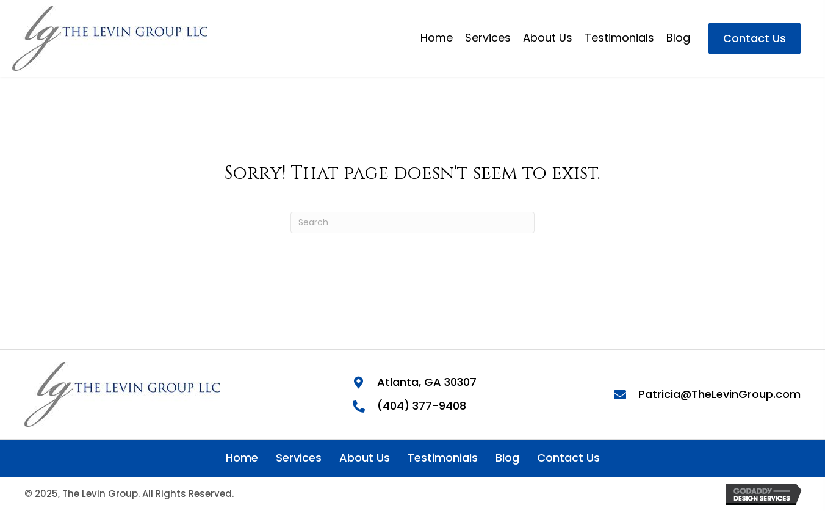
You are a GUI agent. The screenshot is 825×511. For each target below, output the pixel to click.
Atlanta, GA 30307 (427, 382)
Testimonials (443, 457)
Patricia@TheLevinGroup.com (719, 394)
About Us (364, 457)
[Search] (412, 222)
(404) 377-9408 (421, 405)
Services (299, 457)
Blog (507, 457)
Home (242, 457)
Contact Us (568, 457)
